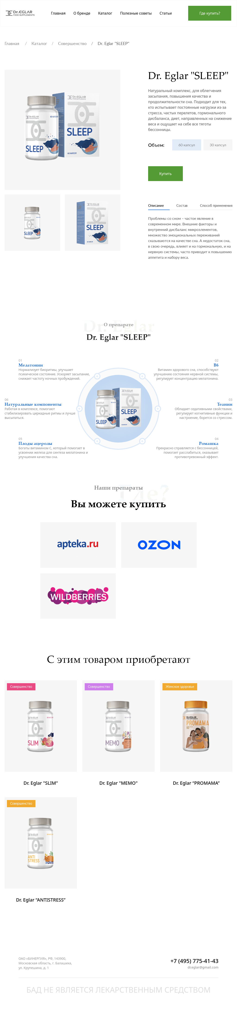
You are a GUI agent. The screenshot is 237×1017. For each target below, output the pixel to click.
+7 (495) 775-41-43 (194, 965)
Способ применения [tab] (210, 206)
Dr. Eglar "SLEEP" (113, 43)
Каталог (39, 43)
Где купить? (209, 13)
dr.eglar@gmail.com (203, 971)
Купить (165, 173)
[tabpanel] (190, 242)
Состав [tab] (179, 206)
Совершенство (72, 43)
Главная (12, 43)
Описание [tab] (159, 206)
